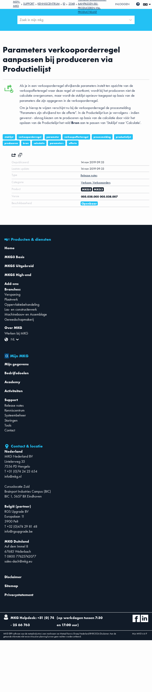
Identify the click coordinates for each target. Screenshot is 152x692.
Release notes (14, 405)
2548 (72, 4)
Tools (7, 425)
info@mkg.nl (12, 476)
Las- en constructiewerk (20, 309)
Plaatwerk (11, 299)
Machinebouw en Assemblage (25, 314)
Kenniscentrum (48, 4)
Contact (9, 430)
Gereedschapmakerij (19, 319)
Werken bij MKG (16, 333)
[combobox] (20, 19)
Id (64, 4)
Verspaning (12, 294)
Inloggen (122, 4)
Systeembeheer (15, 415)
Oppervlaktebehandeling (21, 304)
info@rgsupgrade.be (18, 531)
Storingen (11, 420)
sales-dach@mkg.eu (18, 561)
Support (28, 4)
